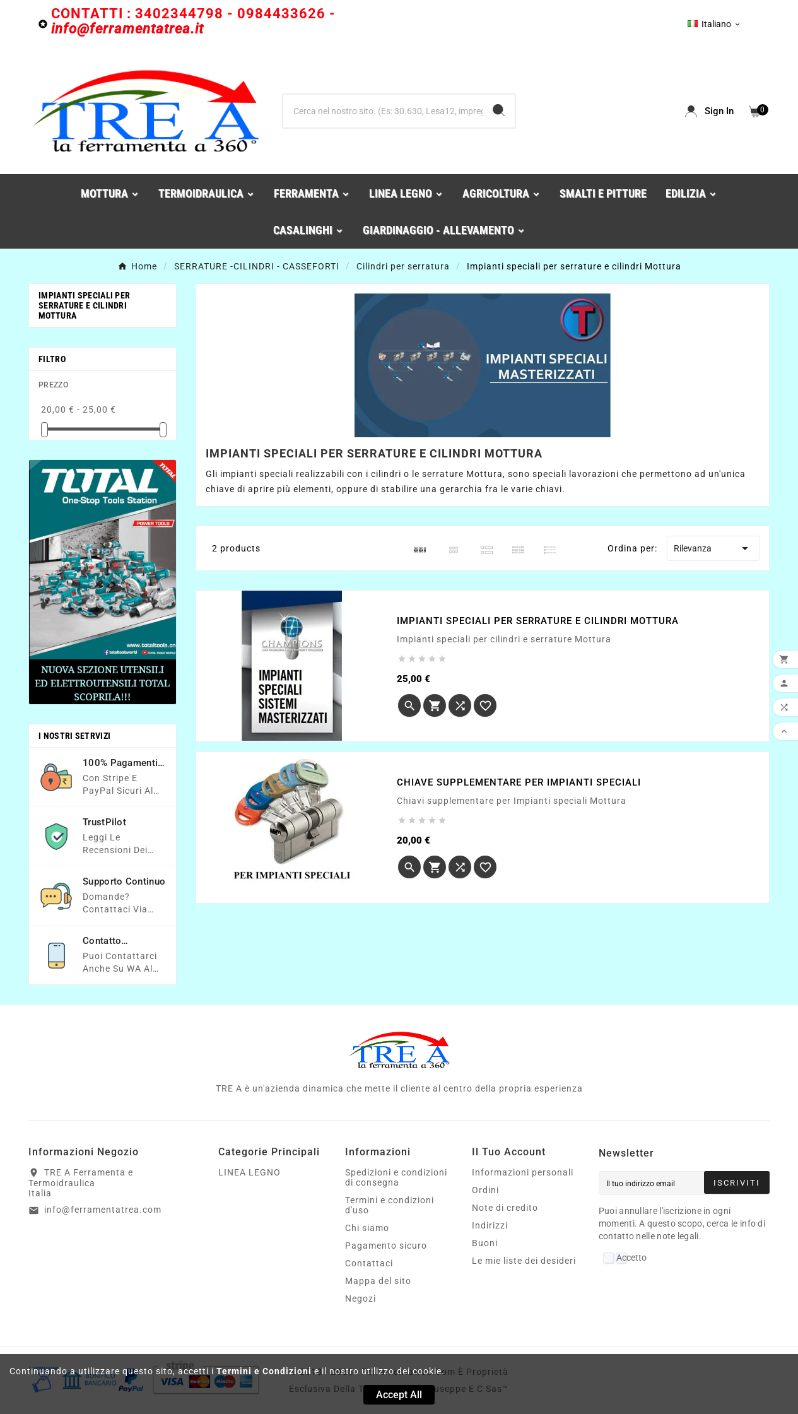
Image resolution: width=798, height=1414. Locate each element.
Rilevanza (713, 548)
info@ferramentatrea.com (102, 1210)
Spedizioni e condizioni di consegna (396, 1177)
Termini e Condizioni (264, 1371)
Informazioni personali (522, 1172)
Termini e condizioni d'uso (389, 1205)
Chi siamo (367, 1228)
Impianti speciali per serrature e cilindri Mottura (84, 305)
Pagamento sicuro (386, 1245)
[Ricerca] (383, 111)
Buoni (485, 1243)
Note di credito (505, 1208)
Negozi (360, 1298)
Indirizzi (490, 1225)
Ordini (485, 1190)
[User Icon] (709, 111)
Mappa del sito (378, 1281)
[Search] (499, 110)
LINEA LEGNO (249, 1172)
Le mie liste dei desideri (524, 1261)
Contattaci (369, 1263)
